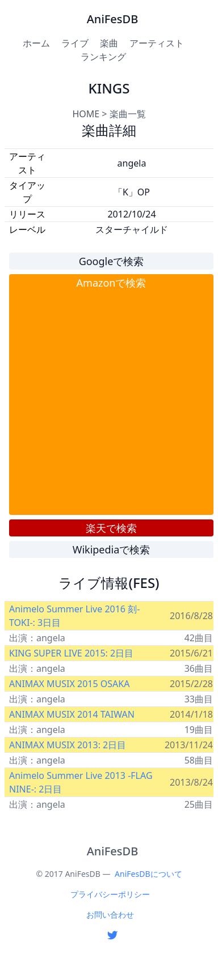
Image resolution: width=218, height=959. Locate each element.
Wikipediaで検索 (111, 549)
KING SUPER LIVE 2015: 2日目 (71, 653)
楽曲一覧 (128, 114)
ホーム (36, 43)
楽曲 (109, 43)
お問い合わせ (110, 914)
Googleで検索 (111, 261)
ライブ (75, 43)
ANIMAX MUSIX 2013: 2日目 (67, 745)
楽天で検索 (111, 528)
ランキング (103, 56)
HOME (85, 114)
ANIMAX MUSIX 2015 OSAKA (69, 683)
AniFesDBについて (148, 873)
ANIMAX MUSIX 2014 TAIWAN (72, 714)
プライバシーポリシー (110, 894)
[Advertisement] (106, 402)
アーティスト (156, 43)
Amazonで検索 (111, 282)
